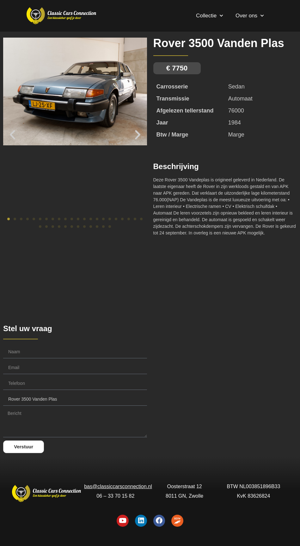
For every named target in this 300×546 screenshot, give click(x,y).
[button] (12, 134)
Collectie (209, 16)
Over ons (250, 16)
